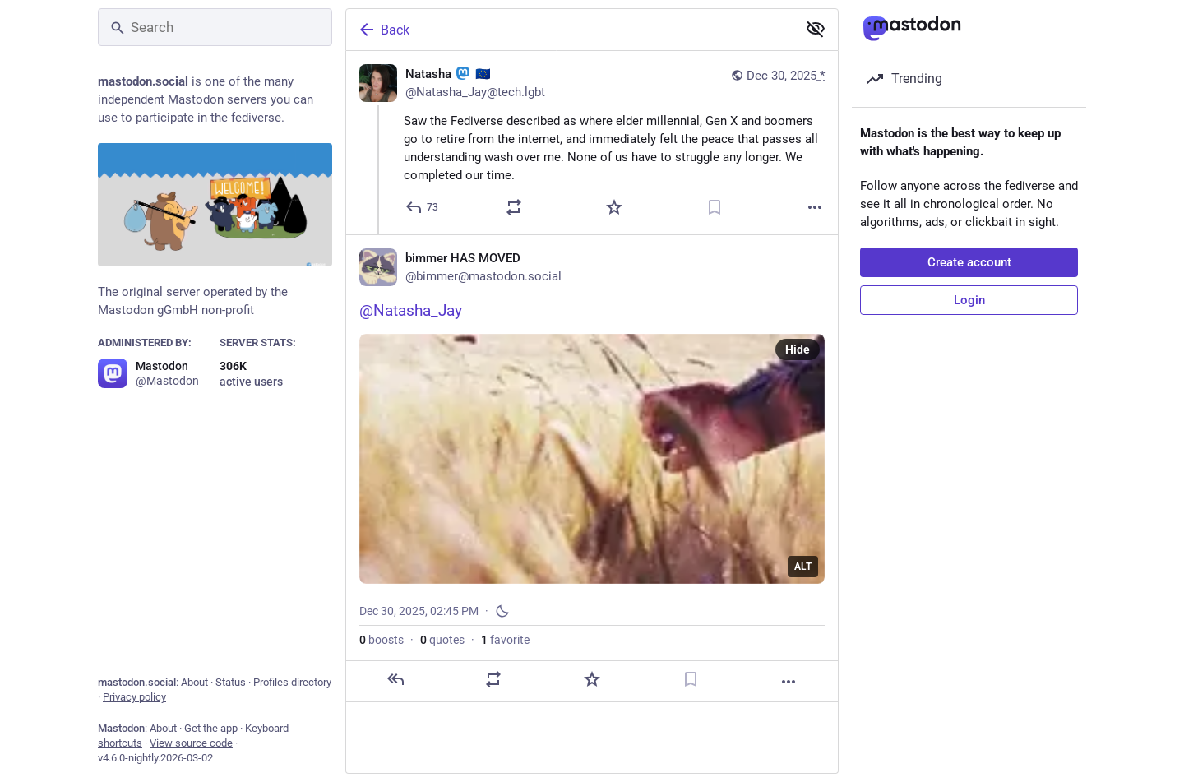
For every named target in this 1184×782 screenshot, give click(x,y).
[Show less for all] (815, 29)
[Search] (215, 27)
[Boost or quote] (514, 207)
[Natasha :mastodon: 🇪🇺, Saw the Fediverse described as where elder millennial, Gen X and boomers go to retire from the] (592, 142)
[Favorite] (614, 207)
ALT (803, 566)
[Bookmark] (714, 207)
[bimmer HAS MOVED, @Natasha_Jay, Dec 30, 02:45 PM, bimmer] (592, 468)
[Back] (569, 29)
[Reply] (423, 207)
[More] (815, 207)
